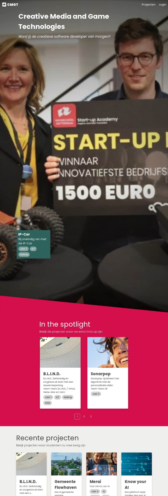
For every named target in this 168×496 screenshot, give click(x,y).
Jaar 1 (48, 397)
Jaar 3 (23, 248)
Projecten (148, 5)
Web (47, 403)
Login (162, 5)
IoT (33, 248)
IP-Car (24, 234)
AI (104, 491)
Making (24, 254)
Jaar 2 (95, 393)
